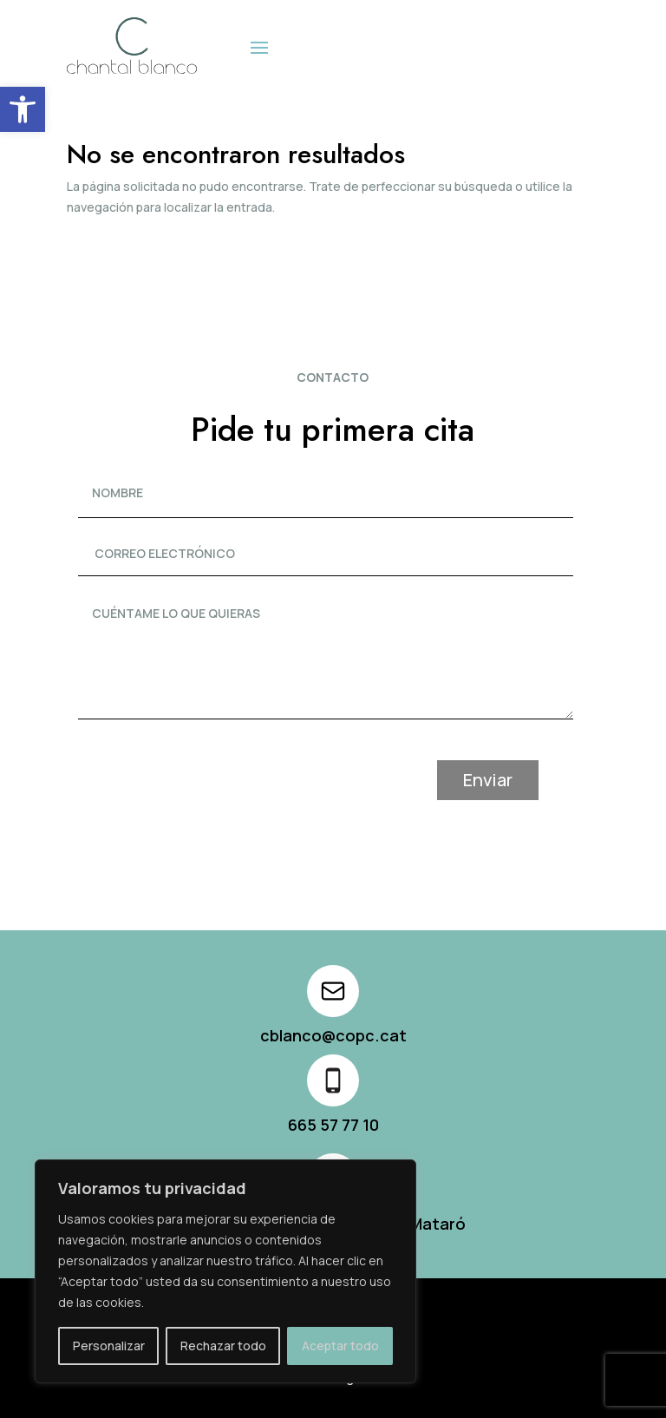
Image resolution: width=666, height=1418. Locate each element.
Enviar (522, 779)
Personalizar (109, 1345)
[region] (225, 1271)
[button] (22, 109)
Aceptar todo (340, 1345)
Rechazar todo (223, 1345)
